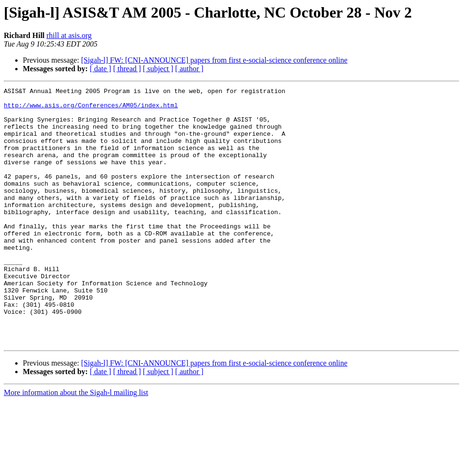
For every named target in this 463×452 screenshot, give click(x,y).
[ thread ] (127, 69)
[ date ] (100, 69)
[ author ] (189, 69)
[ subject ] (158, 69)
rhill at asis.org (69, 35)
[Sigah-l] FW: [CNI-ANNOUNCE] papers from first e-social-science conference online (214, 60)
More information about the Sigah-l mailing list (76, 444)
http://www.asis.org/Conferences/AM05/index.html (91, 109)
